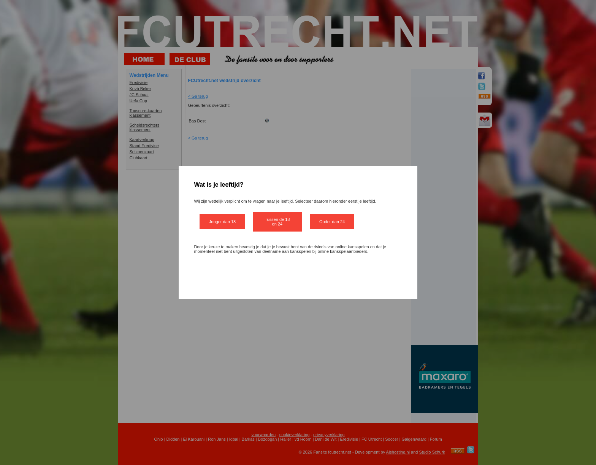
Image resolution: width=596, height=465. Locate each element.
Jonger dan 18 (222, 221)
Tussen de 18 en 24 (277, 221)
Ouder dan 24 (332, 221)
